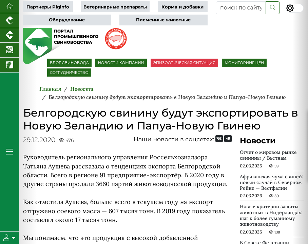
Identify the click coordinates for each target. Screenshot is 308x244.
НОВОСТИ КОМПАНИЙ (121, 62)
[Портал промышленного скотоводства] (9, 35)
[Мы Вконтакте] (219, 138)
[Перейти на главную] (9, 6)
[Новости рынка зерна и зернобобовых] (9, 65)
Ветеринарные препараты (115, 6)
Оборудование (67, 19)
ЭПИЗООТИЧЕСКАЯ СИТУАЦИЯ (184, 62)
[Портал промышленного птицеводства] (9, 20)
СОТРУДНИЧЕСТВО (69, 72)
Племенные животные (163, 19)
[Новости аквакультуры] (9, 50)
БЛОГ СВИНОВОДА (69, 62)
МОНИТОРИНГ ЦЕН (244, 62)
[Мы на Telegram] (228, 138)
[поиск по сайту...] (241, 7)
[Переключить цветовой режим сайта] (294, 8)
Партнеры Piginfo (47, 6)
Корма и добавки (182, 6)
